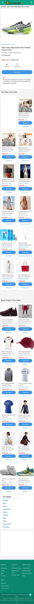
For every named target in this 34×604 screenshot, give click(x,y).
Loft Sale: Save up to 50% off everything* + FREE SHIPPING (8, 213)
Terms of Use (4, 588)
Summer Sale (15, 575)
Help (23, 575)
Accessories (7, 509)
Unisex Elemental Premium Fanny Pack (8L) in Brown (8, 448)
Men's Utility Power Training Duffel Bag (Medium (23, 448)
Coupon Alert (26, 568)
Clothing (5, 500)
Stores (3, 570)
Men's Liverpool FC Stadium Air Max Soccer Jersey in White (8, 353)
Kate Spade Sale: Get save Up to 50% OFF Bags (24, 276)
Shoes (5, 506)
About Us (3, 583)
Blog (2, 573)
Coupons (3, 575)
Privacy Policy (5, 586)
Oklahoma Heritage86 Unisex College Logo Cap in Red (24, 353)
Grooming (6, 527)
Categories (4, 568)
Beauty (5, 512)
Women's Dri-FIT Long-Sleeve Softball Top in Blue (24, 417)
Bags (4, 503)
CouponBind (3, 600)
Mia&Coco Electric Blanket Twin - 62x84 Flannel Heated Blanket (8, 149)
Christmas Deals (16, 568)
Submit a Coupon (27, 573)
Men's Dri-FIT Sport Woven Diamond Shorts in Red (25, 321)
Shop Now (17, 72)
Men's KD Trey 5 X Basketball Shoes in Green (23, 480)
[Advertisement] (9, 112)
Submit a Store (26, 570)
